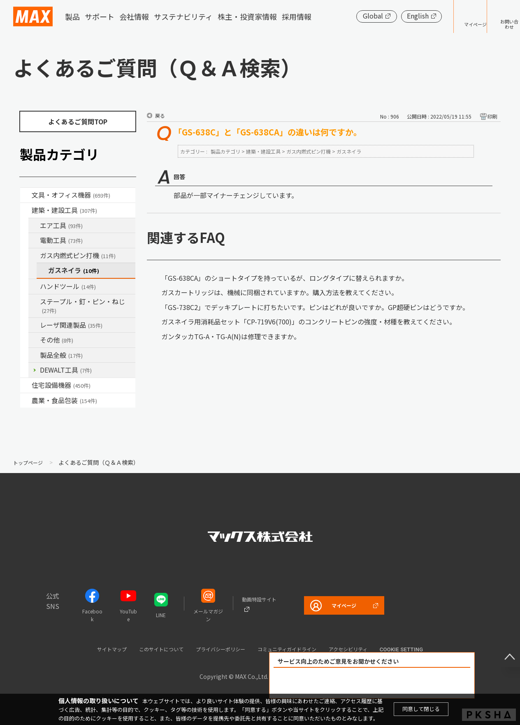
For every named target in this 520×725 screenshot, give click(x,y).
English (392, 16)
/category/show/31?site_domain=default (34, 301)
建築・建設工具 (64, 210)
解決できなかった (419, 683)
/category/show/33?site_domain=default (34, 255)
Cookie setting (429, 649)
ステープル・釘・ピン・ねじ (82, 305)
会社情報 (134, 16)
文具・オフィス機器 (71, 195)
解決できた (325, 683)
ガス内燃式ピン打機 (78, 255)
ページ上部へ (503, 650)
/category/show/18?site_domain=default (26, 210)
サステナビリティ (183, 16)
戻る (160, 115)
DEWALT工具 (66, 370)
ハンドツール (68, 286)
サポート (99, 16)
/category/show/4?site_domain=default (26, 195)
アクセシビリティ (370, 648)
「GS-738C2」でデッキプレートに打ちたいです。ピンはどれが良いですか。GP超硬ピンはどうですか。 (315, 307)
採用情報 (296, 16)
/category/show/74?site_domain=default (34, 286)
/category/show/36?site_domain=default (26, 385)
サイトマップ (87, 648)
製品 (72, 16)
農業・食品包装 (64, 400)
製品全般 (61, 355)
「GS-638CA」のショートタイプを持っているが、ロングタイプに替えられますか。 (284, 278)
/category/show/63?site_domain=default (34, 240)
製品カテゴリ (225, 151)
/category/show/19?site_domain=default (34, 340)
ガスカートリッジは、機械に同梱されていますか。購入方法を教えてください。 (279, 292)
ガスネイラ (73, 270)
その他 (56, 340)
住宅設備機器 (61, 385)
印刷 (492, 116)
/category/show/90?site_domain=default (34, 355)
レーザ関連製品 (71, 325)
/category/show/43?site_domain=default (26, 400)
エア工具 (61, 225)
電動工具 (61, 240)
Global (347, 16)
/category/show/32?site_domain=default (34, 325)
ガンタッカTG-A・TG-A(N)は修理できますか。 (230, 336)
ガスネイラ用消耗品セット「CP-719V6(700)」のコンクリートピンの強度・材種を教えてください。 (308, 321)
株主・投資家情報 (247, 16)
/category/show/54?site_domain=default (34, 225)
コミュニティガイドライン (297, 648)
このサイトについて (146, 648)
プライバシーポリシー (217, 648)
